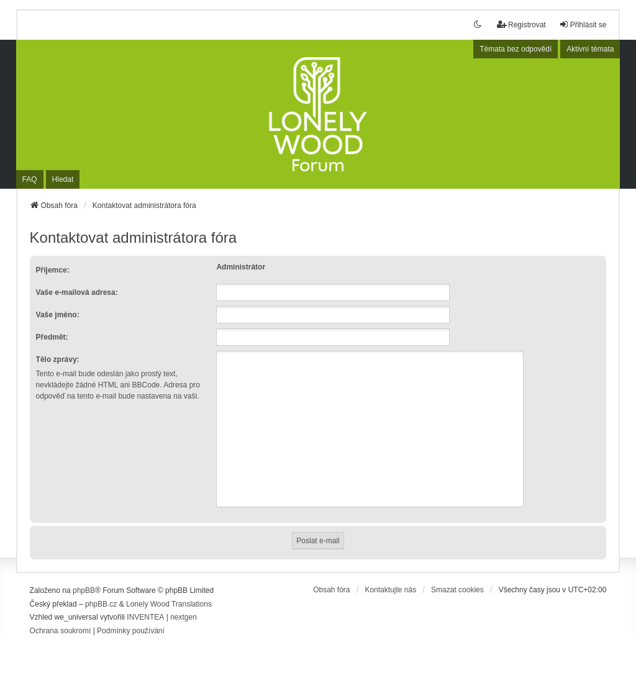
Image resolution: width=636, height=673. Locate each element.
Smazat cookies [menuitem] (457, 589)
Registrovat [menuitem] (521, 24)
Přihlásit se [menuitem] (583, 24)
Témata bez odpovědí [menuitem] (515, 49)
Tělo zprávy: (58, 359)
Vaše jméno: (58, 314)
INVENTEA (145, 617)
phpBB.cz (101, 604)
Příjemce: (53, 270)
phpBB (84, 590)
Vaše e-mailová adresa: (77, 292)
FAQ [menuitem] (29, 179)
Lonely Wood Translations (169, 604)
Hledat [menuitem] (63, 179)
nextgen (183, 617)
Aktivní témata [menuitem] (590, 49)
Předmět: (52, 337)
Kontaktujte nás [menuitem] (390, 589)
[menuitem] (60, 631)
